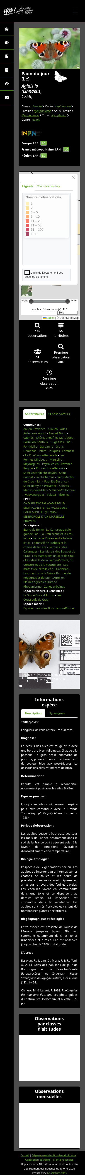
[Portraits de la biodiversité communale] (7, 56)
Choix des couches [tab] (48, 186)
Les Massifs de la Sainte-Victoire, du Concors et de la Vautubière (48, 562)
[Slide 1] (49, 682)
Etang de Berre (33, 529)
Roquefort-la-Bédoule (50, 468)
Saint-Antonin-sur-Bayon (40, 473)
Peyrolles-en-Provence (57, 464)
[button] (23, 654)
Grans (60, 446)
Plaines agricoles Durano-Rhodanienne (40, 584)
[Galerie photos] (7, 97)
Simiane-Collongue (62, 490)
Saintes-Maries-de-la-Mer (46, 488)
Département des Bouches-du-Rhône (54, 1155)
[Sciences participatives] (7, 83)
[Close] (73, 177)
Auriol (42, 433)
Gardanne (46, 446)
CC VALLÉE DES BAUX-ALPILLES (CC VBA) (45, 510)
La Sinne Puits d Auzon (38, 595)
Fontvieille (30, 446)
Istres (42, 451)
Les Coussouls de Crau (42, 597)
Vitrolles (63, 495)
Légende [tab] (27, 186)
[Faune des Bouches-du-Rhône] (7, 70)
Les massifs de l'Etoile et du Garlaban (45, 567)
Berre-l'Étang (57, 433)
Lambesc (68, 451)
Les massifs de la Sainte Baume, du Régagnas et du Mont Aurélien (47, 575)
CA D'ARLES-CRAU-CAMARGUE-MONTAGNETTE (44, 505)
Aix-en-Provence (34, 429)
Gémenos (29, 451)
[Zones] (7, 42)
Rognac (28, 468)
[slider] (67, 301)
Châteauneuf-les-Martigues (54, 438)
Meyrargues (31, 464)
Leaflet (48, 317)
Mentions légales (63, 1159)
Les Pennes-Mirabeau (43, 457)
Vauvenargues (34, 495)
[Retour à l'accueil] (7, 29)
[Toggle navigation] (75, 11)
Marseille (56, 459)
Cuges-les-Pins (60, 442)
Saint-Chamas (45, 477)
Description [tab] (33, 713)
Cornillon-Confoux (35, 442)
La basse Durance (45, 538)
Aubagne (29, 433)
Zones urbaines (54, 586)
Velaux (51, 495)
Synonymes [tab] (57, 713)
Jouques (54, 451)
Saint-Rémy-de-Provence (39, 486)
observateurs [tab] (59, 414)
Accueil (25, 1155)
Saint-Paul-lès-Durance (51, 481)
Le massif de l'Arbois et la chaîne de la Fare (44, 545)
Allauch (53, 429)
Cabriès (28, 438)
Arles (63, 429)
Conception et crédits (37, 1159)
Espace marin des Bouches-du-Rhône (48, 608)
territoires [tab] (34, 414)
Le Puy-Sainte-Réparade (41, 455)
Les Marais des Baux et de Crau (53, 556)
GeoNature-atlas (57, 1173)
